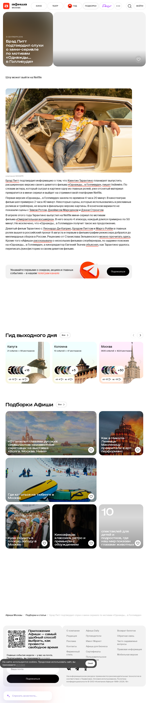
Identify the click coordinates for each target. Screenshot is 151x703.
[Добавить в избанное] (138, 59)
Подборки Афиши (29, 404)
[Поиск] (129, 6)
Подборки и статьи (36, 615)
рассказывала (43, 240)
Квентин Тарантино (80, 180)
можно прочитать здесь (114, 236)
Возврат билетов (126, 630)
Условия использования (104, 679)
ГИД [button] (72, 6)
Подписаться (118, 271)
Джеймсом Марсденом (63, 210)
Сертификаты (93, 651)
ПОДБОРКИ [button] (90, 6)
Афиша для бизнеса (96, 646)
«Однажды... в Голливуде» (84, 184)
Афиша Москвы (14, 615)
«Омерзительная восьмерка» (35, 219)
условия (20, 664)
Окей (90, 663)
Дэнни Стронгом (92, 210)
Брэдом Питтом (82, 228)
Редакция (71, 635)
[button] (106, 6)
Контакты (71, 646)
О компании (73, 630)
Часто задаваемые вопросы (127, 643)
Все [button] (65, 335)
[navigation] (6, 6)
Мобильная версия (127, 654)
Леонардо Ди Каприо (57, 228)
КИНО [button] (39, 6)
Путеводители (93, 635)
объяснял (92, 244)
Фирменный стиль (73, 653)
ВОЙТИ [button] (139, 6)
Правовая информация (129, 649)
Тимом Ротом (38, 210)
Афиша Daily (92, 630)
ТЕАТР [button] (55, 6)
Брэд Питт (12, 180)
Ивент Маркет (93, 641)
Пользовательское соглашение (96, 658)
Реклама (71, 641)
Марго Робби (104, 228)
